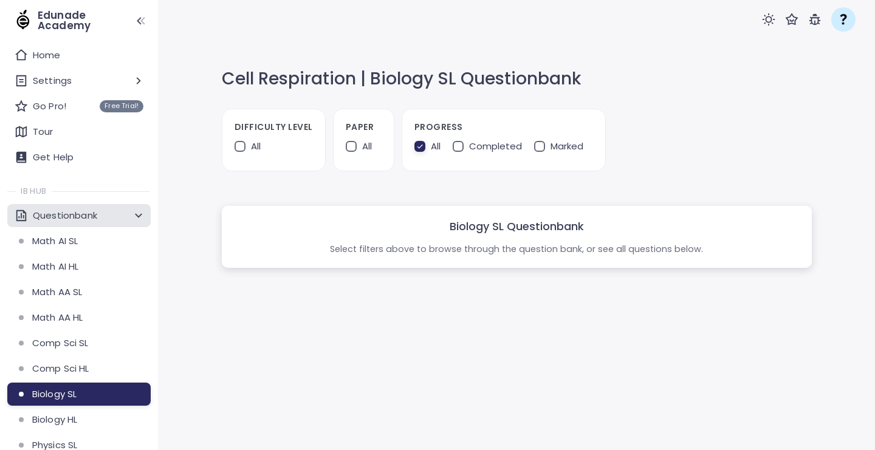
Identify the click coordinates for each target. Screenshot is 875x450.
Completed (495, 146)
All (256, 146)
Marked (567, 146)
